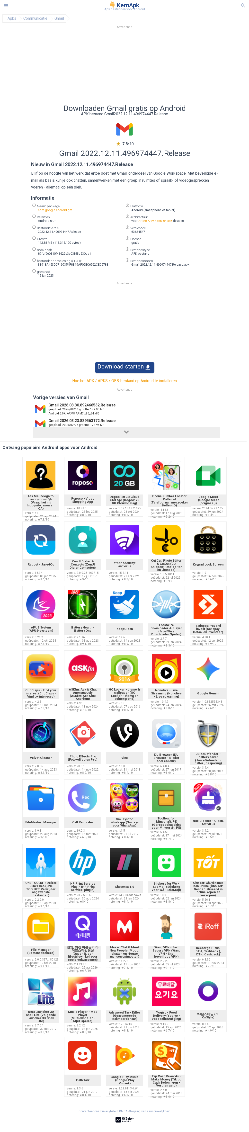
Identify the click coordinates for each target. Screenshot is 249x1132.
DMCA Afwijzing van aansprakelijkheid (144, 1111)
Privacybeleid (109, 1111)
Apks (12, 18)
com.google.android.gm (55, 210)
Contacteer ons (89, 1111)
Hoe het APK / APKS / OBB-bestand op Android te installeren (124, 380)
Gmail (59, 18)
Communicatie (35, 18)
